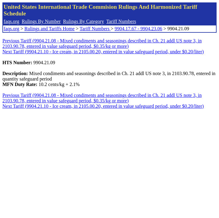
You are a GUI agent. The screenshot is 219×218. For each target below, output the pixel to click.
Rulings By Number (41, 21)
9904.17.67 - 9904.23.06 (138, 28)
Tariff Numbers (121, 21)
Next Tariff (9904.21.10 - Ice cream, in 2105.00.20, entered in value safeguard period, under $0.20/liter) (103, 51)
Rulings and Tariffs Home (50, 28)
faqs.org (11, 21)
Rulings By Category (83, 21)
